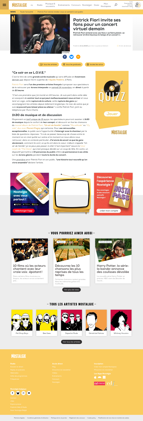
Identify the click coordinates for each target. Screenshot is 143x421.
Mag (54, 367)
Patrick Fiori (18, 84)
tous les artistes (48, 65)
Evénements (64, 5)
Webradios (14, 373)
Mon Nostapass (106, 5)
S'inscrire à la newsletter (61, 370)
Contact (13, 398)
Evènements (57, 376)
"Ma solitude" (76, 125)
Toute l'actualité (27, 12)
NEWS (13, 12)
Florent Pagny (33, 128)
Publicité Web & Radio (18, 407)
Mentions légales (19, 418)
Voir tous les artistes (71, 342)
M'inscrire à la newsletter (103, 370)
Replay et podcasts (17, 370)
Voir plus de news (71, 290)
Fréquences (14, 379)
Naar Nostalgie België (18, 410)
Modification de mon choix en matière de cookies (113, 418)
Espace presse (15, 404)
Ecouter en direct (16, 367)
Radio (40, 5)
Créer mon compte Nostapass (105, 367)
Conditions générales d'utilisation (37, 418)
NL (31, 5)
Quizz (96, 5)
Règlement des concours (77, 418)
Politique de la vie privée (59, 418)
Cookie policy (91, 418)
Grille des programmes (18, 376)
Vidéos (54, 373)
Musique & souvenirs (50, 5)
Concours (76, 5)
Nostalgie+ (87, 5)
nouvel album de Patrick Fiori (29, 125)
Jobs (12, 401)
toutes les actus (95, 65)
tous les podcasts (72, 65)
